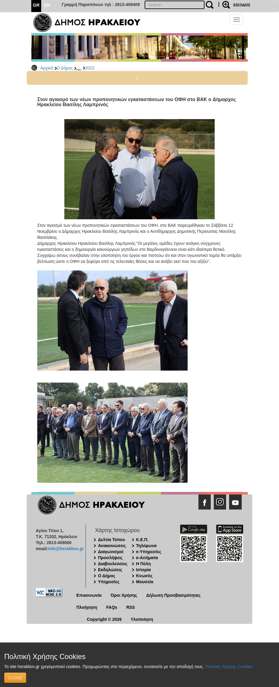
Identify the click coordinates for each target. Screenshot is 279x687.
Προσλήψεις (110, 557)
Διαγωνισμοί (110, 551)
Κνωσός (144, 575)
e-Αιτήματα (147, 557)
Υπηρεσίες (108, 581)
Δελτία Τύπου (111, 539)
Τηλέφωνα (146, 545)
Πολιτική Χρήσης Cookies (229, 666)
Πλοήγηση (86, 607)
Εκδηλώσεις (110, 569)
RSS (130, 607)
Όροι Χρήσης (124, 595)
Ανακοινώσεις (112, 545)
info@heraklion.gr (66, 548)
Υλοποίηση (141, 619)
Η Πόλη (143, 563)
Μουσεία (144, 581)
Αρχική (46, 68)
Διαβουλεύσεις (112, 563)
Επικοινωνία (89, 595)
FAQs (111, 607)
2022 (89, 68)
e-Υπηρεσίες (148, 551)
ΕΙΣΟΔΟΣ (241, 5)
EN (47, 5)
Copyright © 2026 (104, 619)
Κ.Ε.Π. (142, 539)
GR (36, 5)
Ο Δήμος (65, 68)
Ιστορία (143, 569)
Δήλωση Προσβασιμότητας (173, 595)
